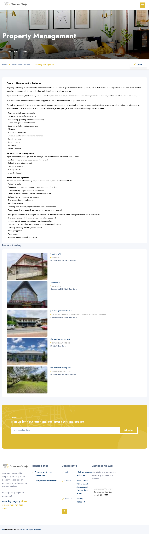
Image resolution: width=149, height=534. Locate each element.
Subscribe (128, 430)
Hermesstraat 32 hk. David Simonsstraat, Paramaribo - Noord (82, 487)
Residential (71, 260)
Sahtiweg (55, 258)
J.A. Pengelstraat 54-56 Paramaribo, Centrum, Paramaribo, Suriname (78, 314)
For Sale (62, 260)
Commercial (55, 289)
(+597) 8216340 (80, 500)
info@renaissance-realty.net (84, 474)
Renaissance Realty (12, 529)
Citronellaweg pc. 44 (60, 339)
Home (4, 64)
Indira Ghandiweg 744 (60, 367)
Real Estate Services (21, 64)
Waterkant (55, 282)
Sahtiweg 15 (55, 253)
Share (138, 64)
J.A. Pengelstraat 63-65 (61, 310)
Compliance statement (46, 480)
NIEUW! (54, 260)
